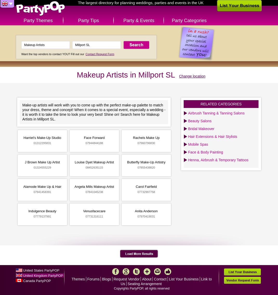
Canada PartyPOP (37, 281)
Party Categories (189, 20)
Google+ (126, 271)
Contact (160, 279)
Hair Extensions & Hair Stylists (212, 136)
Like (167, 271)
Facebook (115, 271)
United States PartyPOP (41, 270)
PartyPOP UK (40, 8)
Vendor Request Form (242, 280)
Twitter (136, 271)
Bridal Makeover (201, 129)
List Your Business (183, 279)
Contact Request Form (99, 54)
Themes (78, 279)
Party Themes (38, 20)
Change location (192, 76)
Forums (93, 279)
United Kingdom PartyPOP (43, 276)
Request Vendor (127, 279)
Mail (157, 271)
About (147, 279)
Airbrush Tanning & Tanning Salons (216, 113)
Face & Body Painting (205, 152)
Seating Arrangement (145, 284)
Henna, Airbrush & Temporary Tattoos (218, 160)
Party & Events (138, 20)
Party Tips (88, 20)
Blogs (106, 279)
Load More (139, 253)
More (147, 271)
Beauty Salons (199, 121)
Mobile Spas (198, 144)
